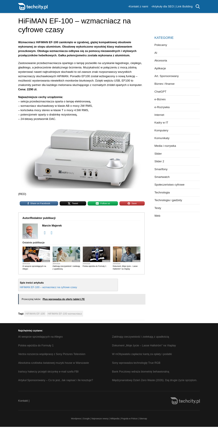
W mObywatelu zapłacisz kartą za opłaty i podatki (142, 354)
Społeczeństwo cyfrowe (169, 184)
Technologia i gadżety (168, 200)
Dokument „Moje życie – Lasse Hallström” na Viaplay (125, 267)
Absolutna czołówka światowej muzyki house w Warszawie (53, 362)
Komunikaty (161, 138)
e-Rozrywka (162, 107)
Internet (159, 114)
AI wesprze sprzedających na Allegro (34, 267)
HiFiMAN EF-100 (35, 313)
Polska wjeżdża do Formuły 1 (94, 266)
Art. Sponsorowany (166, 76)
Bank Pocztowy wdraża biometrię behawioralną (140, 371)
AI (155, 52)
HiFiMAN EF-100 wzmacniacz (65, 313)
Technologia (162, 192)
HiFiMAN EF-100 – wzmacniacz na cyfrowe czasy (48, 287)
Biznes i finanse (164, 83)
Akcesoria (160, 60)
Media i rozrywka (165, 145)
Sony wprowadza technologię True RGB (136, 362)
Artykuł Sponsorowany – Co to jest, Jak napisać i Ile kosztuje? (55, 380)
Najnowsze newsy (99, 418)
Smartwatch (162, 176)
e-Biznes (160, 99)
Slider (158, 153)
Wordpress (76, 418)
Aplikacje (160, 68)
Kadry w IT (161, 122)
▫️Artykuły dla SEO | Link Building (172, 6)
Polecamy (46, 261)
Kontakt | (24, 400)
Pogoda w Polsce (129, 418)
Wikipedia (114, 418)
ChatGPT (160, 91)
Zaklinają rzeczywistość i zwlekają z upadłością (66, 267)
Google (86, 418)
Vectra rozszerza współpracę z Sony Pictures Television (51, 354)
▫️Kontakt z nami (138, 6)
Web (157, 215)
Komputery (161, 130)
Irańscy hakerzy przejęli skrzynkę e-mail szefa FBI (48, 371)
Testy (157, 208)
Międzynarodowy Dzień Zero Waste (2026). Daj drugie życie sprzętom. (154, 380)
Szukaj (198, 6)
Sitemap (143, 418)
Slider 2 (159, 161)
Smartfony (161, 169)
